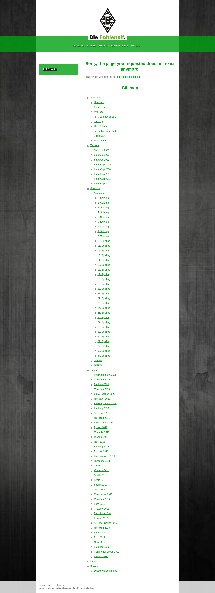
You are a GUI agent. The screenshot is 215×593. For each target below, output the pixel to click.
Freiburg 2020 (101, 547)
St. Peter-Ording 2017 (105, 523)
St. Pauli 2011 (101, 413)
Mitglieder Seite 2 (106, 116)
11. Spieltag (103, 246)
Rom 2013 (99, 441)
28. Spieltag (103, 327)
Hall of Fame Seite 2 (108, 131)
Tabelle (98, 360)
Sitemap (60, 585)
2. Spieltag (103, 203)
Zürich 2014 (100, 465)
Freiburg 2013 (101, 446)
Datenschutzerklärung (105, 571)
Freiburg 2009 (101, 384)
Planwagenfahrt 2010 (105, 403)
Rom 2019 (99, 537)
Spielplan (99, 193)
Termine (94, 145)
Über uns (99, 102)
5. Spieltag (103, 217)
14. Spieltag (103, 260)
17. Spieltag (103, 274)
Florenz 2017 (101, 518)
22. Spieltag (103, 298)
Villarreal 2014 (101, 470)
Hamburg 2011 (102, 418)
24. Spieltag (103, 308)
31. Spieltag (103, 341)
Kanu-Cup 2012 (102, 179)
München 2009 (102, 379)
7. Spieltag (103, 226)
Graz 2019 (99, 542)
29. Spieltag (103, 332)
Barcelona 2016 (102, 513)
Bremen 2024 (101, 556)
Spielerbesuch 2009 (104, 394)
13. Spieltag (103, 255)
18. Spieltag (103, 279)
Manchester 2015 (103, 494)
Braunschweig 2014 (104, 456)
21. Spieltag (103, 293)
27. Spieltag (103, 322)
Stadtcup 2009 (101, 155)
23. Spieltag (103, 303)
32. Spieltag (103, 346)
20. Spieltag (103, 289)
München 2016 (102, 499)
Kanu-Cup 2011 (102, 174)
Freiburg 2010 (101, 408)
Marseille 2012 (101, 432)
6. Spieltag (103, 222)
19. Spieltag (103, 284)
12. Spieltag (103, 250)
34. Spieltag (103, 355)
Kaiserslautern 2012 (104, 422)
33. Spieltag (103, 351)
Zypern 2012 (100, 427)
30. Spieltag (103, 336)
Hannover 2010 (102, 398)
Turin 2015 (99, 489)
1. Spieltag (103, 198)
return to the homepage (128, 77)
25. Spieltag (103, 312)
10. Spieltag (103, 241)
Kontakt (94, 566)
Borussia (95, 188)
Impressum (100, 140)
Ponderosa (99, 107)
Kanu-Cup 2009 (102, 164)
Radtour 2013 (101, 451)
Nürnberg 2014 (102, 461)
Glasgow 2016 (101, 508)
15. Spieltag (103, 265)
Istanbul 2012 (101, 437)
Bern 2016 (99, 504)
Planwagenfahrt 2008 (105, 375)
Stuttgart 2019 (101, 532)
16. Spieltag (103, 269)
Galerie (94, 370)
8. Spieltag (103, 231)
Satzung (98, 121)
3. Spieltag (103, 207)
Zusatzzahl (99, 136)
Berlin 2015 (100, 480)
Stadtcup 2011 (101, 159)
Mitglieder (99, 112)
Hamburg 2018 (102, 528)
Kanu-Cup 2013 (102, 183)
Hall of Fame (101, 126)
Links (93, 561)
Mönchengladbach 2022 (106, 551)
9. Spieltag (103, 236)
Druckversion (47, 585)
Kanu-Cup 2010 (102, 169)
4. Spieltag (103, 212)
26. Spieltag (103, 317)
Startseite (95, 97)
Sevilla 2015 (100, 475)
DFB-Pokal (99, 365)
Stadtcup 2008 (101, 150)
